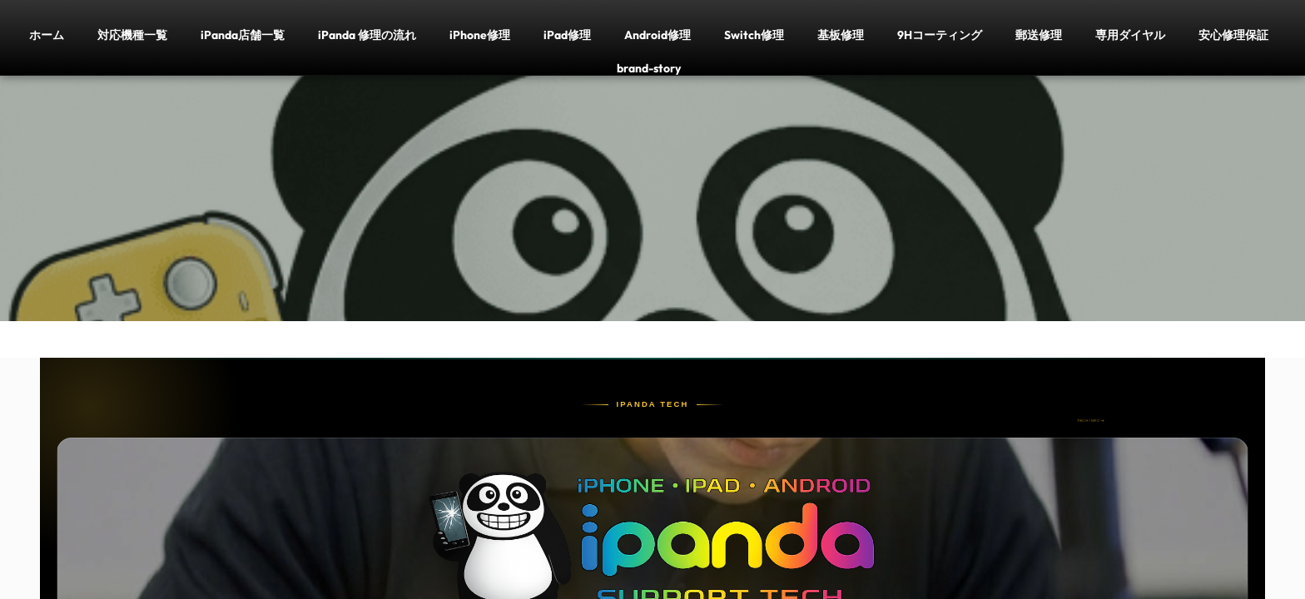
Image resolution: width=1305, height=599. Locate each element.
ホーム (46, 34)
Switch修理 (754, 34)
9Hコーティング (939, 34)
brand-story (649, 68)
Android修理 (657, 34)
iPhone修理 (479, 34)
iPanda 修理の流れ (367, 34)
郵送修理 (1038, 34)
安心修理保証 (1233, 34)
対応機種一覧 (132, 34)
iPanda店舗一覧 (243, 34)
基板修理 (840, 34)
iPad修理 (567, 34)
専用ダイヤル (1130, 34)
